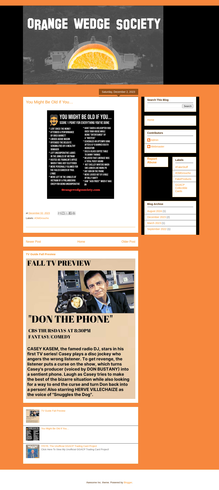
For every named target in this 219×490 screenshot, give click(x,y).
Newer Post (33, 241)
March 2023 (154, 223)
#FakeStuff (181, 167)
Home (81, 241)
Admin (155, 140)
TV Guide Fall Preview (41, 254)
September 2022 (157, 229)
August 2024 (154, 211)
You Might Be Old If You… (55, 428)
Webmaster (157, 146)
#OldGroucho (41, 218)
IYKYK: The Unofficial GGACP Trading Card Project (69, 446)
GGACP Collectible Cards (181, 188)
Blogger (128, 482)
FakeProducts (183, 179)
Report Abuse (152, 160)
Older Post (128, 241)
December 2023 (156, 217)
